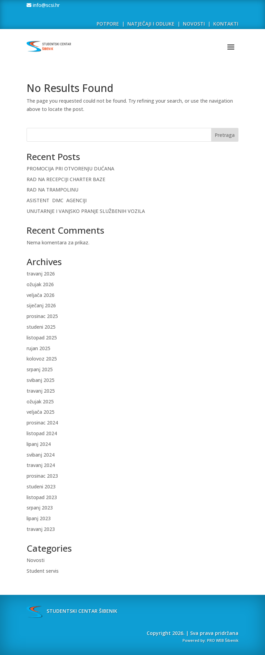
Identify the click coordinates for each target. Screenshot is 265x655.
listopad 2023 (42, 497)
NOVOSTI (194, 23)
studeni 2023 (41, 486)
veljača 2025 (41, 412)
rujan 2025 (38, 348)
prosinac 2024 (42, 422)
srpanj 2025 (40, 369)
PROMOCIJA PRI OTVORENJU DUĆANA (70, 168)
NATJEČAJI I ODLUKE (151, 23)
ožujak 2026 (40, 284)
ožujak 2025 (40, 401)
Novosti (36, 560)
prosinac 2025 (42, 316)
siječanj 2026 (41, 305)
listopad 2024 (42, 433)
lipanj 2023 (39, 518)
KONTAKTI (225, 23)
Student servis (43, 571)
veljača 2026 (41, 295)
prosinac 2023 (42, 475)
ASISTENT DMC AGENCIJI (57, 200)
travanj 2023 (41, 529)
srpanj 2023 (40, 507)
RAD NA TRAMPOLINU (52, 189)
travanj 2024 (41, 465)
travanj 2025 (41, 390)
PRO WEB (215, 640)
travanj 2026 (41, 273)
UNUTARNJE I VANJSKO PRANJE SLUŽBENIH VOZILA (86, 211)
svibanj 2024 (41, 454)
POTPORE (108, 23)
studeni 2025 (41, 327)
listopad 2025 (42, 337)
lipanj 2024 (39, 444)
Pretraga (225, 135)
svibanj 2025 (41, 380)
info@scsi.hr (45, 5)
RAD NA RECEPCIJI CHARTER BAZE (66, 179)
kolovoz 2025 (42, 358)
